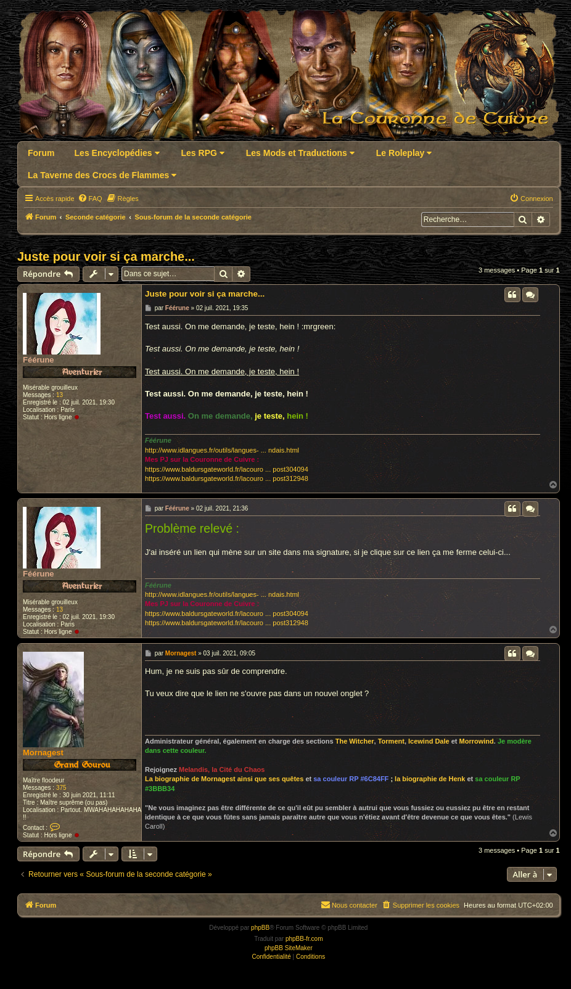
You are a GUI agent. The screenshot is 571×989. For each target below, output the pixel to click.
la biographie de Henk (430, 778)
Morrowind (476, 741)
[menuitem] (90, 198)
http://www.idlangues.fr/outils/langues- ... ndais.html (222, 450)
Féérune (38, 359)
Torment (391, 741)
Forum (41, 153)
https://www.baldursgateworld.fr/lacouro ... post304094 (226, 469)
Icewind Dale (429, 741)
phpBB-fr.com (304, 938)
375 (61, 787)
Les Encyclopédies (117, 153)
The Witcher (354, 741)
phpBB (260, 927)
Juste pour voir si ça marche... (106, 256)
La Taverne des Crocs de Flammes (102, 175)
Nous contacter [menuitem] (349, 904)
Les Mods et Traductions (300, 153)
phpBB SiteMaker (289, 948)
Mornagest (43, 752)
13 (59, 395)
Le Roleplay (404, 153)
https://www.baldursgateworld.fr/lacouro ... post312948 (226, 478)
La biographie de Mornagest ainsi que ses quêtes (224, 778)
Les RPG (202, 153)
